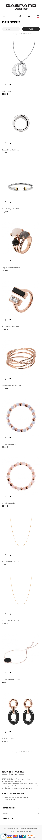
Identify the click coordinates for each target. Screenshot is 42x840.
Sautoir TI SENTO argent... (11, 562)
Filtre (31, 29)
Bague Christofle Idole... (10, 150)
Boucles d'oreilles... (8, 738)
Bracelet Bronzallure (9, 444)
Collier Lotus (6, 91)
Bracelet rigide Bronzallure (11, 385)
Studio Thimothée (24, 831)
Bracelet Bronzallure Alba (11, 679)
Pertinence (12, 29)
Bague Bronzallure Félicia (11, 268)
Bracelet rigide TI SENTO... (11, 209)
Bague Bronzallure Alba (10, 326)
